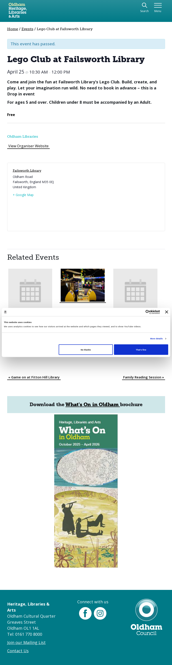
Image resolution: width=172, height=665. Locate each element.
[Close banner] (166, 312)
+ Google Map (23, 195)
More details (156, 339)
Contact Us (18, 650)
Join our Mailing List (26, 642)
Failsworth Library (27, 171)
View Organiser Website (28, 146)
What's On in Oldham (92, 404)
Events (27, 29)
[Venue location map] (122, 197)
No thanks (86, 349)
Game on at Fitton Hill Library (34, 377)
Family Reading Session (143, 377)
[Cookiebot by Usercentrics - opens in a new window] (140, 312)
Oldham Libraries (22, 136)
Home (12, 29)
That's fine (141, 349)
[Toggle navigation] (157, 8)
